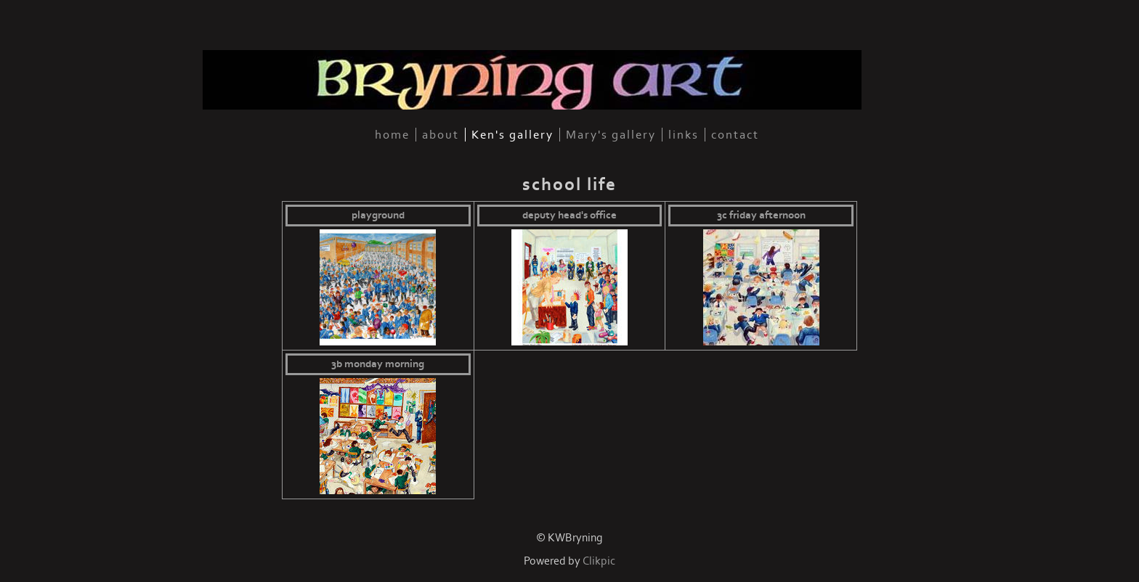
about (440, 135)
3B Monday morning (377, 364)
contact (735, 135)
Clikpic (599, 561)
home (392, 135)
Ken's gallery (512, 135)
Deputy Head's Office (569, 215)
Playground (378, 215)
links (683, 135)
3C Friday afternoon (761, 215)
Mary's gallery (611, 135)
